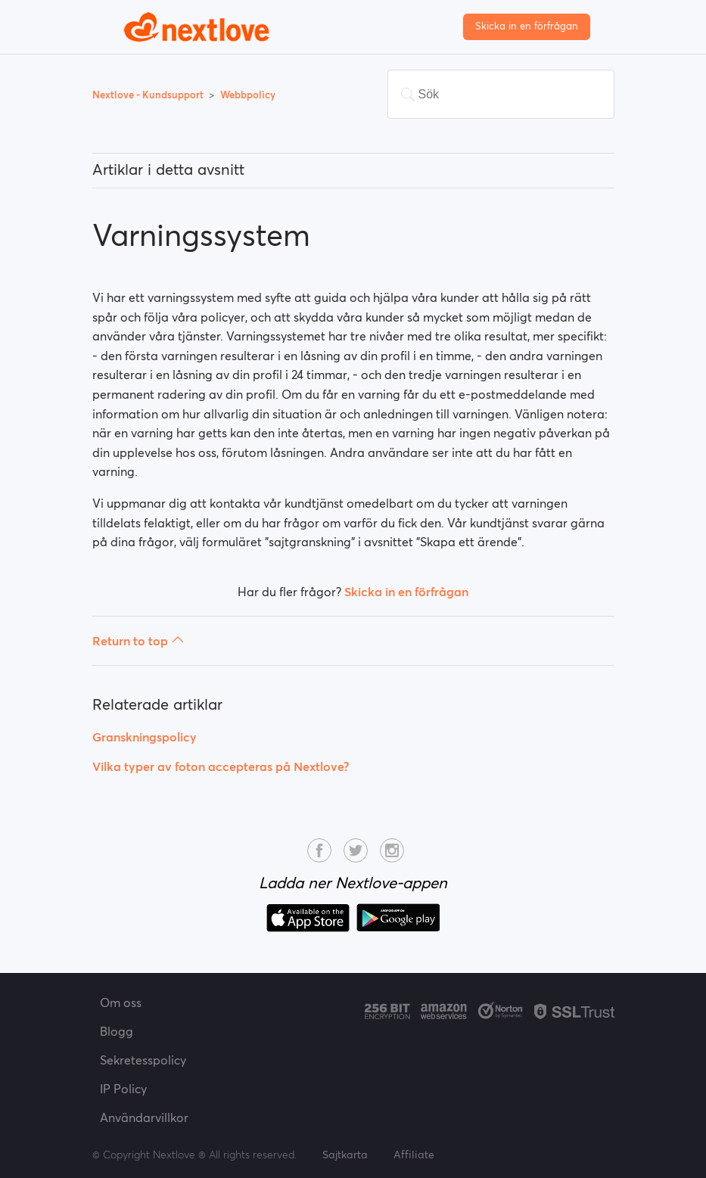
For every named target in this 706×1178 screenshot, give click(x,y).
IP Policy (123, 1088)
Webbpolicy (247, 95)
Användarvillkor (144, 1117)
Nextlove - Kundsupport (149, 95)
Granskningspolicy (144, 736)
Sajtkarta (345, 1154)
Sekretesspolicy (143, 1060)
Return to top (138, 640)
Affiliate (413, 1154)
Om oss (121, 1002)
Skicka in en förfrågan (526, 26)
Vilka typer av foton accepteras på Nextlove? (220, 766)
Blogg (116, 1031)
